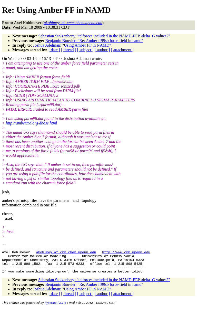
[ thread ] (68, 50)
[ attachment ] (122, 50)
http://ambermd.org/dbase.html (31, 123)
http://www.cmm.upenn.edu (126, 254)
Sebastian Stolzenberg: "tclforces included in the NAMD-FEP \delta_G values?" (104, 36)
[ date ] (54, 50)
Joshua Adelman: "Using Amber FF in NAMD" (72, 45)
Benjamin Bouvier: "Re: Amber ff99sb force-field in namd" (94, 40)
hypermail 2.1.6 (55, 309)
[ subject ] (85, 50)
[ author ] (102, 50)
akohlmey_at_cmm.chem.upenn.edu (66, 254)
